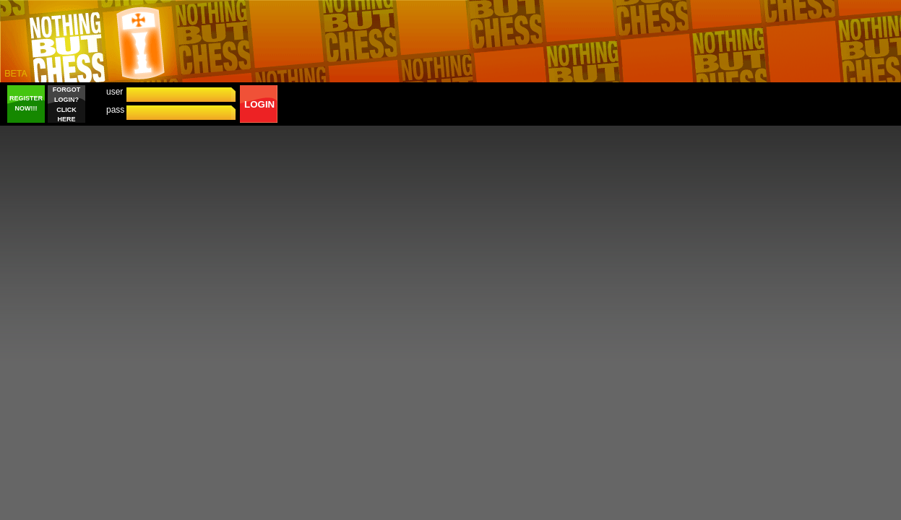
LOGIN (259, 104)
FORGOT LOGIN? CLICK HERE (67, 104)
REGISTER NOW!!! (26, 103)
